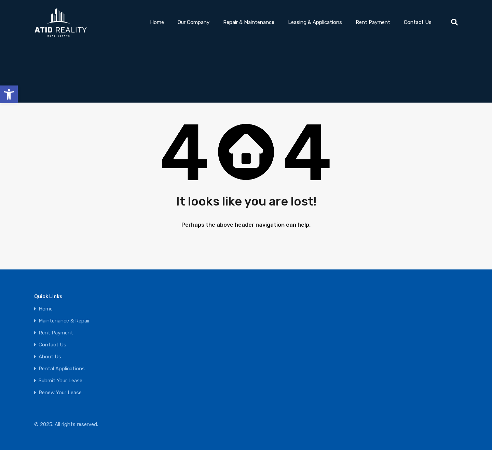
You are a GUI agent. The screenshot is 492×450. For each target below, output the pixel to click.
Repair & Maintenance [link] (248, 22)
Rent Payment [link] (373, 22)
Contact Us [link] (418, 22)
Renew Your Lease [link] (60, 392)
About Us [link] (50, 356)
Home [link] (157, 22)
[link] (9, 94)
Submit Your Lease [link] (60, 380)
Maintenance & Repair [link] (64, 320)
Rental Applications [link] (62, 368)
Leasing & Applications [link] (315, 22)
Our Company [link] (193, 22)
